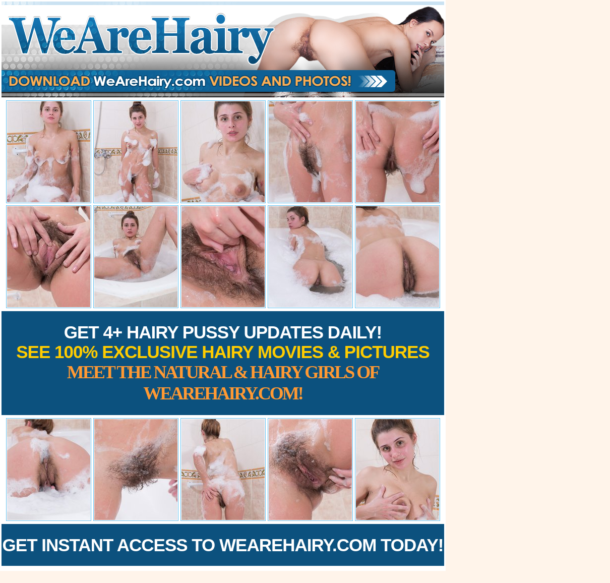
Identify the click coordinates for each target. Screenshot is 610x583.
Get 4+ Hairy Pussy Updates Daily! (223, 362)
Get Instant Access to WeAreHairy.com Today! (223, 545)
